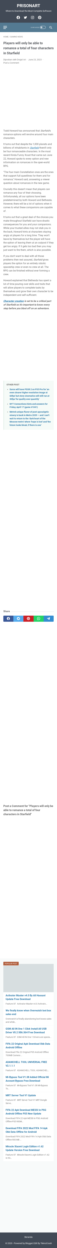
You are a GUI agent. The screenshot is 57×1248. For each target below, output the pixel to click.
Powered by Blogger (23, 1243)
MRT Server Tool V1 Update (21, 1095)
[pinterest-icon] (39, 17)
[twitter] (18, 619)
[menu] (7, 27)
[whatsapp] (39, 619)
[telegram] (49, 619)
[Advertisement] (28, 96)
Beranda (28, 1237)
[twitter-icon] (25, 17)
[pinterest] (28, 619)
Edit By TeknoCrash (43, 1243)
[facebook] (8, 619)
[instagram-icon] (32, 17)
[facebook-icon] (18, 17)
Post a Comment (11, 63)
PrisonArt (28, 5)
